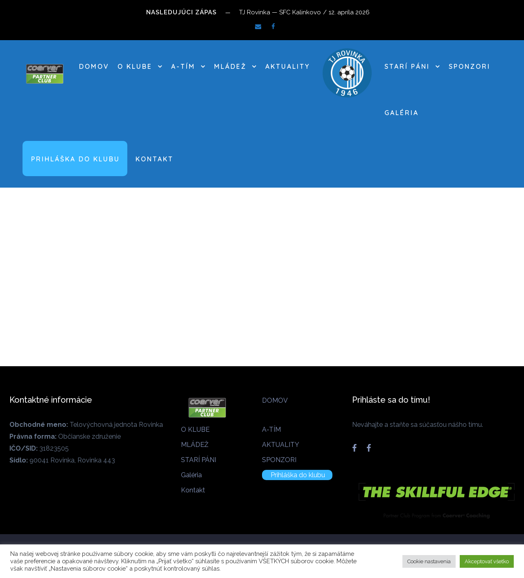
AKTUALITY (287, 66)
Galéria (401, 113)
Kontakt (155, 159)
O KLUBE (134, 66)
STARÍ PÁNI (407, 66)
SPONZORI (469, 66)
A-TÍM (183, 66)
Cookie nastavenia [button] (429, 561)
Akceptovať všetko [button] (487, 561)
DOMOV (94, 66)
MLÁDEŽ (230, 66)
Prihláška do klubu (75, 159)
